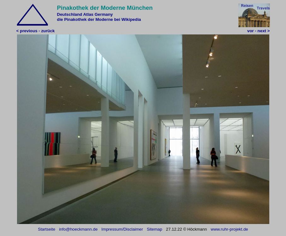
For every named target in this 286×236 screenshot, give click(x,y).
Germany (104, 14)
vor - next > (258, 30)
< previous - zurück (35, 30)
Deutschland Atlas (75, 14)
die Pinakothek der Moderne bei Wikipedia (99, 19)
